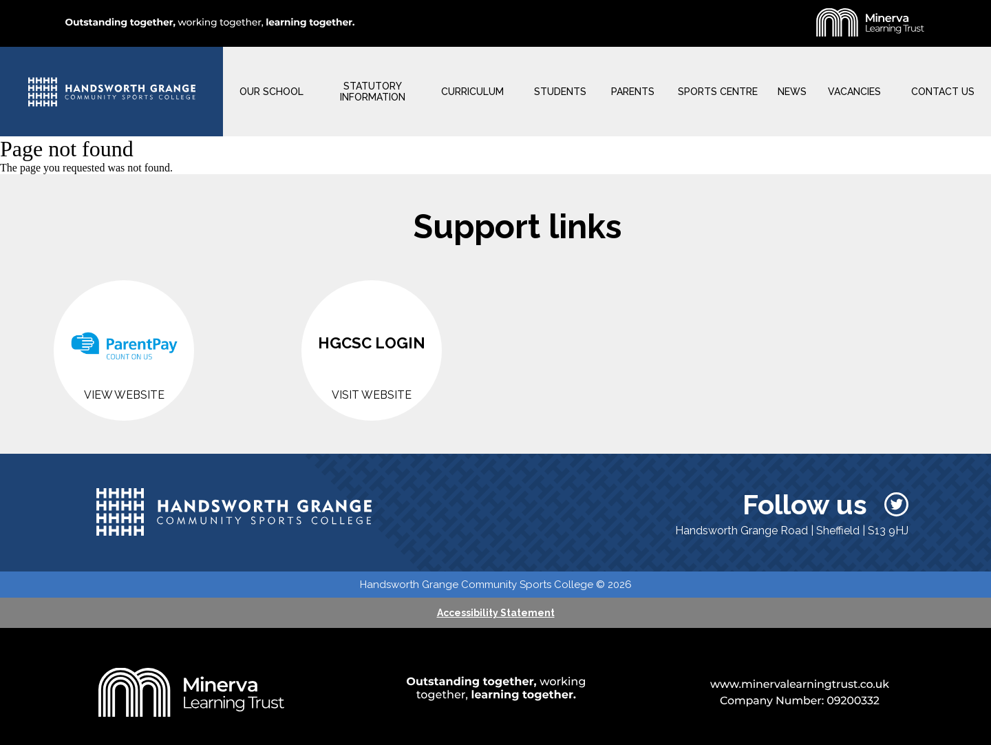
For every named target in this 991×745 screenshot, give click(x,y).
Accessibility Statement (496, 612)
